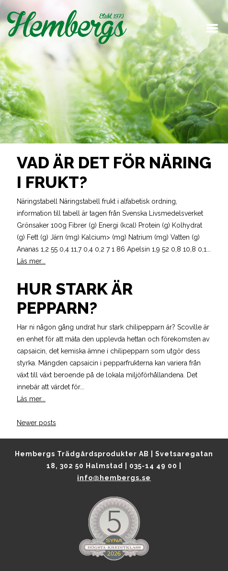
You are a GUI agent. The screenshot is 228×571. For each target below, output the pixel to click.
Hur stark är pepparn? (75, 298)
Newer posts (36, 423)
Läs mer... (31, 261)
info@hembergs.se (114, 478)
